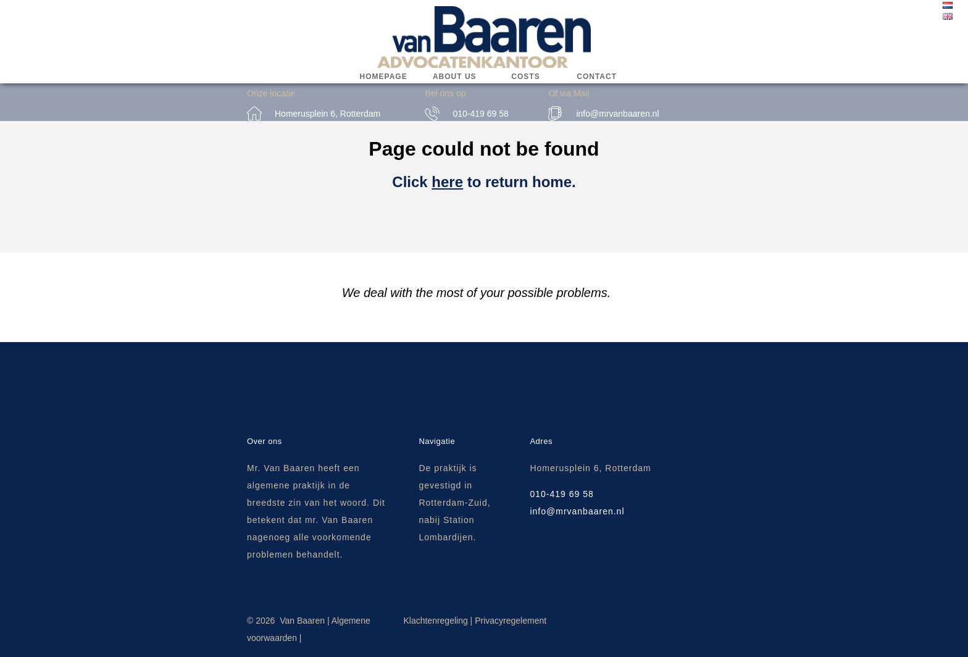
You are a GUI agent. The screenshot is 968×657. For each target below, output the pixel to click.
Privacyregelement (510, 621)
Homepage (383, 76)
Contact (597, 76)
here (447, 182)
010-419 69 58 (480, 114)
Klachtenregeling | (437, 621)
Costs (525, 76)
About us (455, 76)
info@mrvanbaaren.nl (617, 114)
